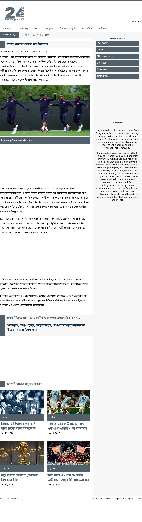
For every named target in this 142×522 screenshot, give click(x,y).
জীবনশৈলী (87, 28)
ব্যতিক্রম (103, 28)
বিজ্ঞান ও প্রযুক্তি (67, 28)
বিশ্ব (36, 28)
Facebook (102, 43)
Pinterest (101, 69)
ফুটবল (6, 417)
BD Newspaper (105, 56)
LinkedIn (101, 63)
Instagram (102, 76)
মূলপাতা (7, 28)
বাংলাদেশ (22, 28)
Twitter (100, 49)
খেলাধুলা (48, 28)
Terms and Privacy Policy (11, 499)
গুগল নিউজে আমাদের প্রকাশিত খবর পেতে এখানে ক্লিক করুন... (43, 318)
